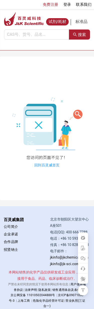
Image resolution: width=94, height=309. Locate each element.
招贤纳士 (11, 250)
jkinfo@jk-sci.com (64, 264)
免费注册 (50, 4)
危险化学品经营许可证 (48, 300)
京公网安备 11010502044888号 (33, 295)
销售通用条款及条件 (66, 290)
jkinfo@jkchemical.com (69, 257)
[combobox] (36, 34)
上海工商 (24, 300)
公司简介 (11, 227)
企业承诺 (11, 234)
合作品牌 (11, 242)
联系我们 (83, 4)
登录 (67, 4)
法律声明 (31, 290)
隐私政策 (44, 290)
